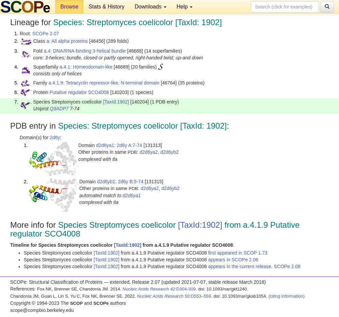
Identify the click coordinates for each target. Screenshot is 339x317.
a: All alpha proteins (67, 41)
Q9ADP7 (59, 108)
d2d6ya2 (149, 152)
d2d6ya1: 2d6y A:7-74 (119, 145)
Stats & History (106, 7)
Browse (69, 7)
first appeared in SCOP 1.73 (237, 253)
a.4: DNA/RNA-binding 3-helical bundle (85, 51)
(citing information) (286, 296)
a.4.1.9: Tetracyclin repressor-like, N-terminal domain (103, 83)
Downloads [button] (150, 7)
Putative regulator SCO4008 (79, 92)
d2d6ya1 (132, 195)
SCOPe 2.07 (45, 33)
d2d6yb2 (169, 152)
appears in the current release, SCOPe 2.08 (254, 266)
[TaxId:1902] (116, 102)
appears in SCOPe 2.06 (233, 259)
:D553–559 (174, 296)
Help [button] (185, 7)
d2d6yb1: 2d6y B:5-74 (120, 181)
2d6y (55, 137)
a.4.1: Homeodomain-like (86, 67)
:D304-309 (159, 289)
